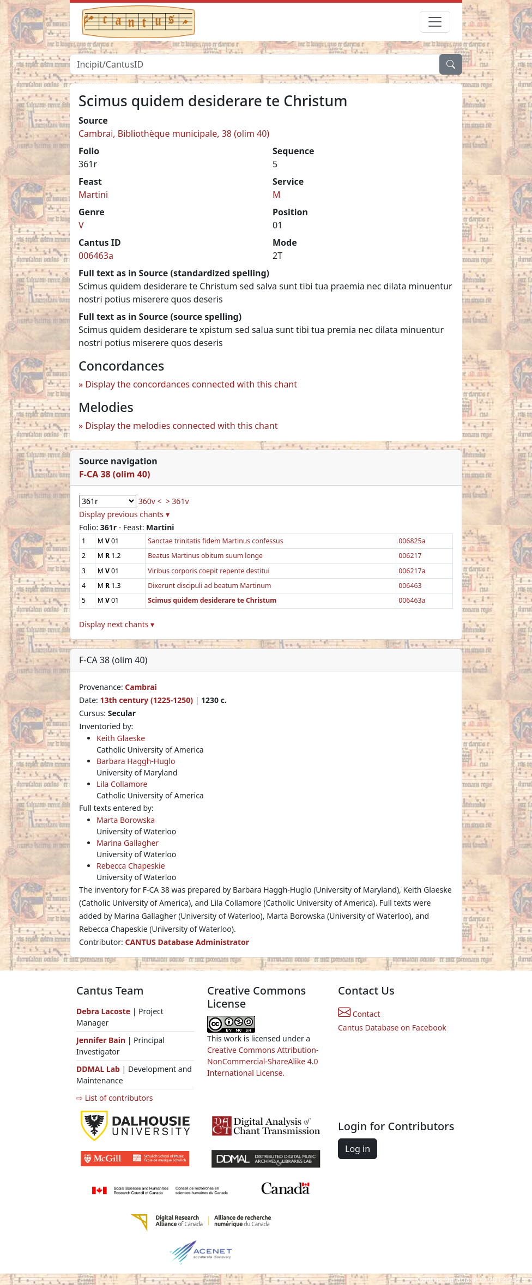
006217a (411, 570)
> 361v (177, 501)
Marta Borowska (125, 820)
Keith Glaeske (120, 738)
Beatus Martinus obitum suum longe (205, 555)
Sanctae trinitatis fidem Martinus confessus (215, 540)
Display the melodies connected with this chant (181, 426)
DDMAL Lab (98, 1069)
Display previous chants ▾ (124, 514)
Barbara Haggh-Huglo (136, 761)
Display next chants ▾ (116, 624)
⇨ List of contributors (114, 1098)
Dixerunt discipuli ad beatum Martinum (209, 585)
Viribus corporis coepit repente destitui (208, 570)
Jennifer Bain (102, 1040)
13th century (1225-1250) (146, 700)
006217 (409, 555)
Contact (359, 1014)
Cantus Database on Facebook (392, 1027)
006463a (95, 256)
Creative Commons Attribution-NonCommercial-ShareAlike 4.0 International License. (262, 1061)
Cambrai (140, 687)
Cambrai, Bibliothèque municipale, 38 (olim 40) (173, 134)
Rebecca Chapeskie (130, 865)
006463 (409, 585)
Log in (357, 1149)
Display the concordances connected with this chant (191, 384)
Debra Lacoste (103, 1011)
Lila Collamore (121, 784)
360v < (150, 501)
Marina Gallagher (127, 843)
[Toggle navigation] (435, 22)
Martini (93, 195)
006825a (411, 540)
